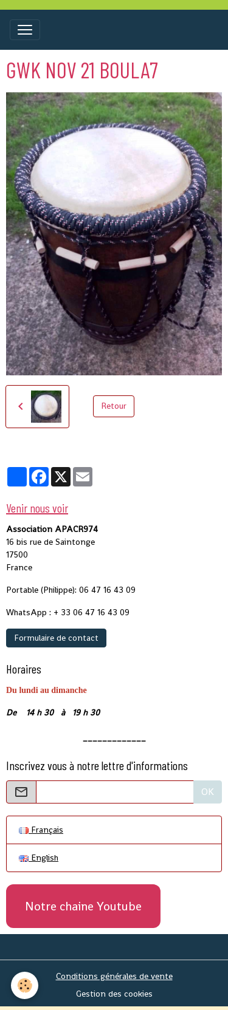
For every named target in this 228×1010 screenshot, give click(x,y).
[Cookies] (24, 985)
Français (41, 829)
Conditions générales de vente (114, 976)
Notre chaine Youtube (83, 906)
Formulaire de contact (56, 637)
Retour (113, 405)
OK (207, 791)
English (38, 857)
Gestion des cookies (114, 993)
